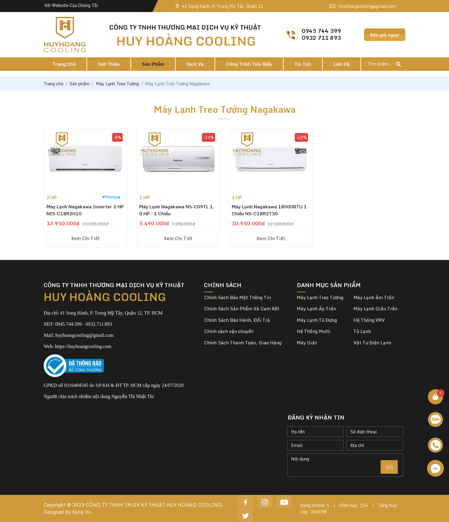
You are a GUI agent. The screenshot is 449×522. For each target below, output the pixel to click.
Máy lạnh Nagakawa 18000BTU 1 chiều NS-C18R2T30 (269, 210)
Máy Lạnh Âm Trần (373, 297)
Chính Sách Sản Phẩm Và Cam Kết (241, 308)
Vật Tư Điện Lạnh (372, 342)
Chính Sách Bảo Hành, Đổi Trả (237, 320)
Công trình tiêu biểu (249, 64)
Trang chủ (64, 64)
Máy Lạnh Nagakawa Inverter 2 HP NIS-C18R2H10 (85, 210)
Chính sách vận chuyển (228, 331)
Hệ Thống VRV (369, 320)
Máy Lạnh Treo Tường (320, 297)
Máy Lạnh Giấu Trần (375, 308)
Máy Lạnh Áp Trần (316, 308)
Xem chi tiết (85, 238)
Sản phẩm (153, 64)
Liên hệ (342, 64)
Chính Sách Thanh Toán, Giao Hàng (242, 342)
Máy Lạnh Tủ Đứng (317, 320)
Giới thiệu (109, 64)
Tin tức (302, 64)
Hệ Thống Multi (314, 331)
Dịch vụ (195, 64)
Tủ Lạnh (362, 331)
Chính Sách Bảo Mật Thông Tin (237, 297)
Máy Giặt (307, 342)
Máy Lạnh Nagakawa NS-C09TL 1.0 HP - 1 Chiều (177, 210)
